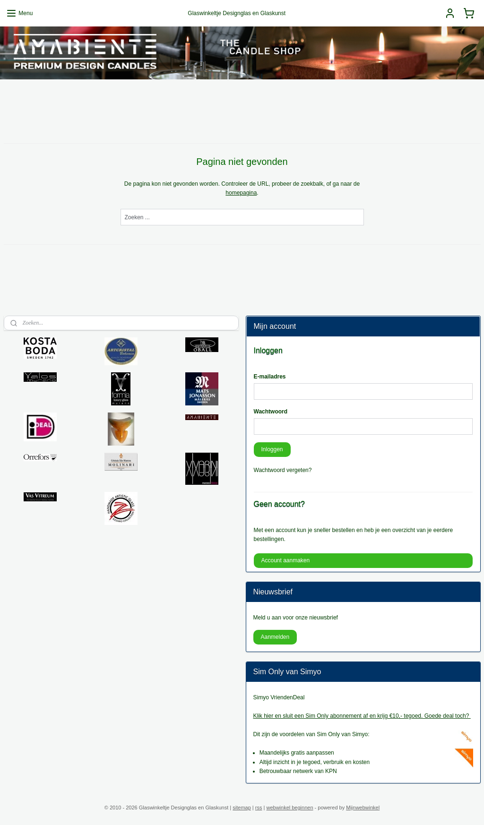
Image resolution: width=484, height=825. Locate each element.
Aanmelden (274, 637)
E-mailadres (270, 376)
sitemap (242, 807)
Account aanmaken (285, 560)
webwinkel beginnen (289, 807)
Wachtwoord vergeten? (283, 470)
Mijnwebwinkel (363, 807)
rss (258, 807)
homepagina (241, 192)
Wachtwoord (271, 411)
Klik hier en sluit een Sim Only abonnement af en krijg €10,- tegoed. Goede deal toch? (362, 716)
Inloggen (272, 449)
